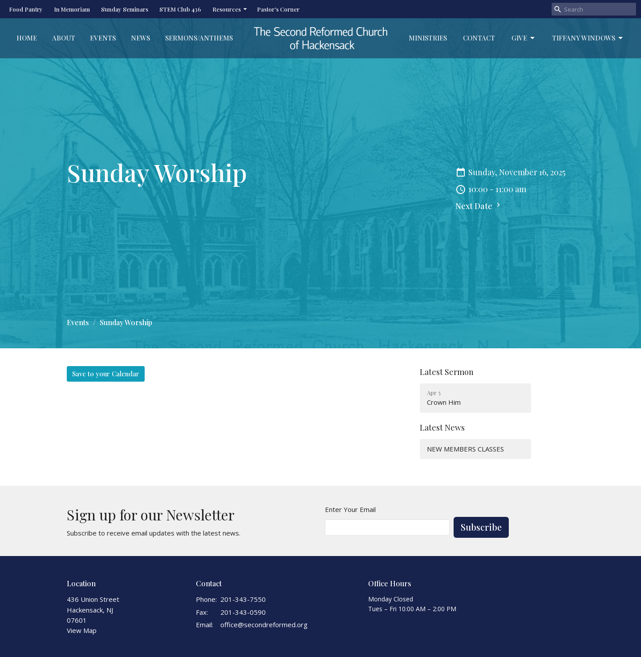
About (63, 37)
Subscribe (481, 527)
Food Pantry (26, 9)
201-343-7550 (243, 599)
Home (26, 37)
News (140, 37)
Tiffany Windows (588, 38)
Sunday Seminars (124, 9)
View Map (82, 630)
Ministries (428, 37)
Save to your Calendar (105, 373)
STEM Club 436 (180, 9)
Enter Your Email (350, 509)
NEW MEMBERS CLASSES (465, 448)
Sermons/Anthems (199, 37)
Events (103, 37)
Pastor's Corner (278, 9)
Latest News (442, 427)
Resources (230, 9)
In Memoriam (72, 9)
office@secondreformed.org (264, 624)
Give (523, 38)
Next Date (479, 206)
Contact (479, 37)
